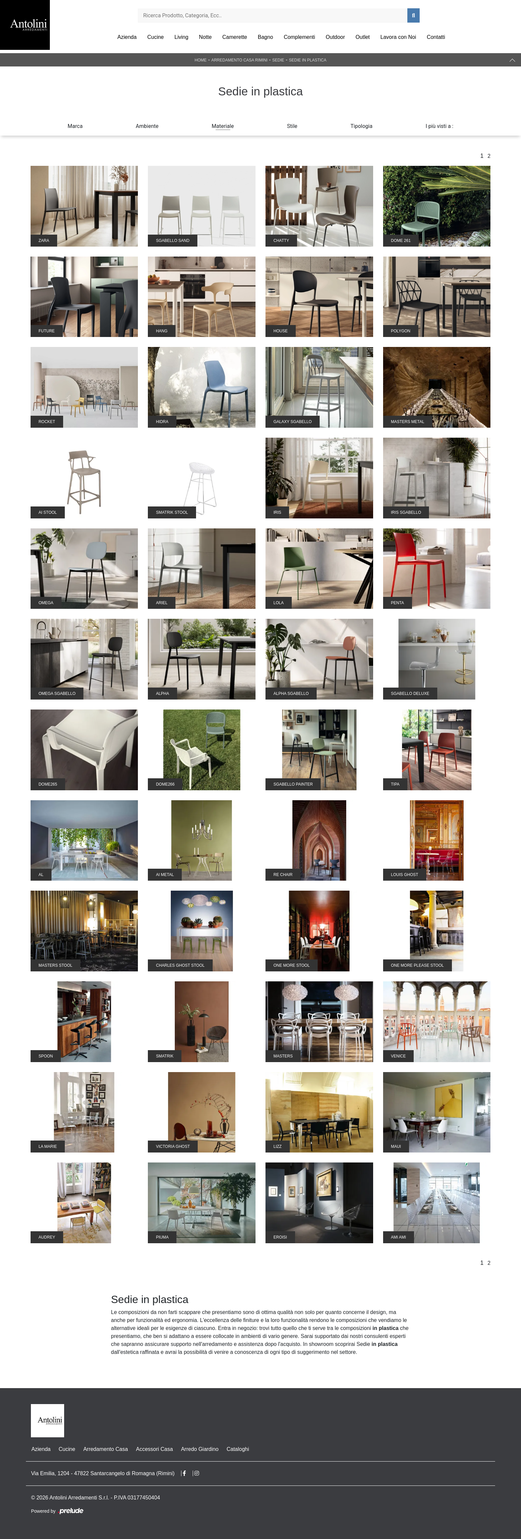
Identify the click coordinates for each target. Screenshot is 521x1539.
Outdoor (335, 37)
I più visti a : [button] (440, 126)
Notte (205, 37)
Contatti (436, 37)
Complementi (299, 37)
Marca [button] (75, 126)
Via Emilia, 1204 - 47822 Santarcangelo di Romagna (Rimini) (102, 1473)
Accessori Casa (153, 1449)
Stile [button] (292, 126)
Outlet (363, 37)
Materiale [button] (223, 126)
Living (181, 37)
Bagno (265, 37)
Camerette (234, 37)
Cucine (155, 37)
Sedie (278, 60)
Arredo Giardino (199, 1449)
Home (201, 60)
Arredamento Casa (105, 1449)
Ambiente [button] (147, 126)
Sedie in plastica (308, 60)
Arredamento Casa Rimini (239, 60)
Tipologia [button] (361, 126)
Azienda (127, 37)
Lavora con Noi (398, 37)
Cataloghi (237, 1449)
